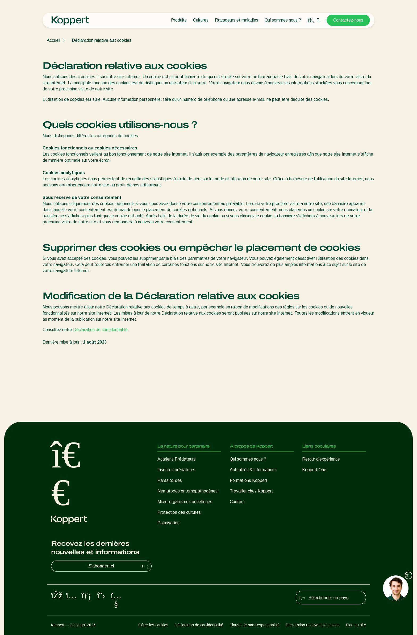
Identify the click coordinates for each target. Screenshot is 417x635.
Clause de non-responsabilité (255, 625)
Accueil (53, 40)
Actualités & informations (253, 469)
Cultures (200, 20)
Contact (237, 501)
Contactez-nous (348, 20)
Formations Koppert (249, 480)
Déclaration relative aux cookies (101, 40)
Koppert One (314, 469)
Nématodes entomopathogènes (187, 491)
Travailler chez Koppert (251, 491)
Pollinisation (168, 523)
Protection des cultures (179, 512)
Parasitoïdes (169, 480)
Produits (179, 20)
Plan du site (356, 625)
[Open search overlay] (311, 20)
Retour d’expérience (321, 459)
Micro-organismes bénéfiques (184, 501)
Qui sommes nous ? (283, 20)
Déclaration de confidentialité (100, 329)
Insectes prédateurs (176, 469)
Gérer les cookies (153, 625)
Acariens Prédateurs (176, 459)
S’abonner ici (119, 566)
